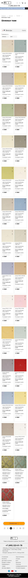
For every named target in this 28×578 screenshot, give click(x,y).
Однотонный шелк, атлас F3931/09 (6, 342)
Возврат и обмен (6, 562)
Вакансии (18, 562)
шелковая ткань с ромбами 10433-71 (19, 473)
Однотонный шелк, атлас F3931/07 (6, 376)
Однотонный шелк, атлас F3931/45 (6, 56)
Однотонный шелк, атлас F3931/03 (19, 408)
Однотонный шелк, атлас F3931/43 (6, 89)
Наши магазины (20, 557)
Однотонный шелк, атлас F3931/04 (6, 408)
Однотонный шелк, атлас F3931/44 (19, 57)
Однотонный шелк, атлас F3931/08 (19, 344)
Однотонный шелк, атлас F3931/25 (19, 214)
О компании (5, 557)
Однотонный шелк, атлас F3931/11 (6, 311)
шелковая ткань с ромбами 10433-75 (6, 473)
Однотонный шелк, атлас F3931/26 (6, 214)
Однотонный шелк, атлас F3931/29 (19, 183)
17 (23, 528)
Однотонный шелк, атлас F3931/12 (19, 278)
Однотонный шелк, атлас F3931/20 (6, 247)
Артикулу (4, 36)
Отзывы (18, 558)
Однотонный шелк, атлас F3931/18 (19, 247)
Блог (17, 560)
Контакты (4, 558)
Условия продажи (20, 568)
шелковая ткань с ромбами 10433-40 (6, 506)
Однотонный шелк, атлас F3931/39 (19, 120)
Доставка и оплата (7, 560)
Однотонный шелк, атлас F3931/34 (19, 151)
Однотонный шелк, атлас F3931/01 (19, 439)
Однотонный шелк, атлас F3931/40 (6, 120)
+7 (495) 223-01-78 (14, 545)
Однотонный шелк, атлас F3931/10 (19, 311)
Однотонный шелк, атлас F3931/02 (6, 440)
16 (20, 528)
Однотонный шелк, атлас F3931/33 (6, 183)
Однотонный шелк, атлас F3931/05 (19, 376)
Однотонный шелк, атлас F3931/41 (19, 89)
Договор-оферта (6, 568)
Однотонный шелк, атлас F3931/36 (6, 151)
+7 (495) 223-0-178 (14, 6)
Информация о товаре (6, 565)
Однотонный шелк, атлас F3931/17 (6, 280)
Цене (11, 36)
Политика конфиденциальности (21, 565)
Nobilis (6, 475)
